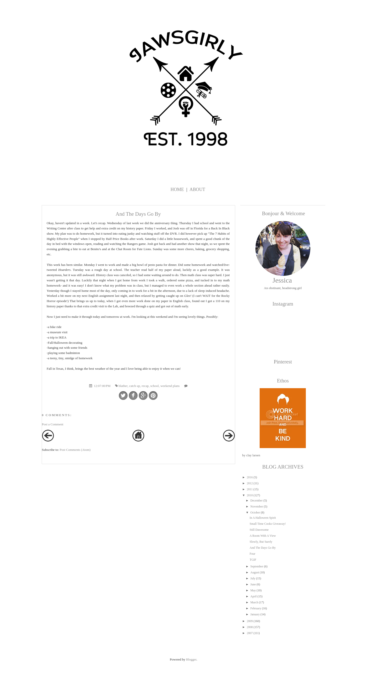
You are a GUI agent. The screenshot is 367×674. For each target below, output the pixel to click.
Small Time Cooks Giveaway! (268, 523)
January (255, 614)
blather (123, 386)
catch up (134, 386)
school (154, 386)
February (255, 608)
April (253, 596)
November (256, 506)
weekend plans (170, 386)
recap (145, 386)
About (197, 189)
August (254, 572)
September (256, 566)
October (255, 512)
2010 (250, 495)
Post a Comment (52, 424)
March (254, 602)
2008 (250, 627)
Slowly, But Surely (261, 541)
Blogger (191, 659)
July (252, 578)
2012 (250, 483)
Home (177, 189)
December (256, 500)
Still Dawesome (259, 529)
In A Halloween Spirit (263, 517)
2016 (250, 477)
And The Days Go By (263, 547)
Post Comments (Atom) (75, 450)
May (253, 590)
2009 (250, 621)
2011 (250, 489)
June (253, 584)
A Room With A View (263, 535)
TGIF (253, 559)
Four (252, 553)
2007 (250, 633)
